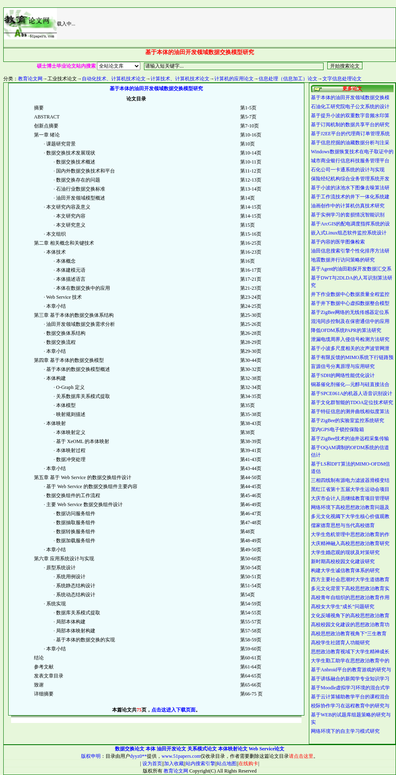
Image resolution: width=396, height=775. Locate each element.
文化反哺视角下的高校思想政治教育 (350, 615)
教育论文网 (30, 79)
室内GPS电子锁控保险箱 (337, 429)
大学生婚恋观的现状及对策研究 (345, 552)
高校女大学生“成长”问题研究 (342, 606)
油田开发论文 (171, 749)
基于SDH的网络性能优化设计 (343, 375)
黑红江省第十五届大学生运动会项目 (350, 489)
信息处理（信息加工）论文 (288, 79)
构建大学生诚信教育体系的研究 (345, 570)
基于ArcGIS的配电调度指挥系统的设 (350, 224)
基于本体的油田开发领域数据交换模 (350, 97)
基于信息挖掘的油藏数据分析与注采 (350, 142)
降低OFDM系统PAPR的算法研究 (346, 330)
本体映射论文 (233, 749)
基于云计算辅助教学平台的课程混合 (350, 697)
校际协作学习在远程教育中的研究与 (350, 706)
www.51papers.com (181, 756)
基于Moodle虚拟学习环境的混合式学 (350, 688)
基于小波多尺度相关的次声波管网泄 (350, 348)
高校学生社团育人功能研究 (340, 642)
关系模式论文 (202, 749)
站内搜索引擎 (200, 763)
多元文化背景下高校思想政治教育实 (350, 588)
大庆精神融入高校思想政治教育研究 (350, 543)
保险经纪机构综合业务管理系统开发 (350, 179)
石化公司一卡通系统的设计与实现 (348, 170)
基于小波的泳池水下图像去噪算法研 (350, 188)
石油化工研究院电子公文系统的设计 (350, 106)
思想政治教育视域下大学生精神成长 (350, 652)
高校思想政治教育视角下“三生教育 (349, 633)
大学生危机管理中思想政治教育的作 (350, 534)
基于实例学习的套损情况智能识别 (348, 215)
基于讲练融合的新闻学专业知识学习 (350, 679)
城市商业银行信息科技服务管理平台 (350, 161)
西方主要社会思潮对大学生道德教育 (350, 579)
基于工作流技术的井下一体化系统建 (350, 197)
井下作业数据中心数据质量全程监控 (350, 294)
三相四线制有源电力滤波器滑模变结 (350, 480)
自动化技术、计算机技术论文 (114, 79)
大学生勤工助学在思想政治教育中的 (350, 661)
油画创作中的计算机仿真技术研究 (348, 206)
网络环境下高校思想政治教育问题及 (350, 507)
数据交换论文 (129, 749)
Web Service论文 (267, 749)
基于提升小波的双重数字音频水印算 (350, 115)
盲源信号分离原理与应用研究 (343, 366)
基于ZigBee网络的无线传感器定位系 (350, 312)
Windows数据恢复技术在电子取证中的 (352, 152)
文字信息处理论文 (342, 79)
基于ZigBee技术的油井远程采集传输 (350, 438)
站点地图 (226, 763)
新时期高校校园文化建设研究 (343, 561)
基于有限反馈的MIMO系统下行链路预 (352, 357)
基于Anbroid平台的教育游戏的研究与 (351, 670)
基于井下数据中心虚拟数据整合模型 (350, 303)
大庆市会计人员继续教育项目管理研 (350, 498)
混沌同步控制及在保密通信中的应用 (350, 321)
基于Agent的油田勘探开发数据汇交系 (351, 269)
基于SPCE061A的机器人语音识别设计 (351, 393)
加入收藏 (174, 763)
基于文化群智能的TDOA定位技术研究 (352, 402)
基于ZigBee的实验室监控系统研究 (347, 420)
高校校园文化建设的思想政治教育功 (350, 624)
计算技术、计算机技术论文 (180, 79)
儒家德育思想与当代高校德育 (343, 525)
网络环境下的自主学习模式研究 (345, 731)
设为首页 (151, 763)
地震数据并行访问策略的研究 (343, 260)
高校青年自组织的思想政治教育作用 (350, 597)
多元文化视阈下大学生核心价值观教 (350, 516)
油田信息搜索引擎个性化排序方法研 (350, 251)
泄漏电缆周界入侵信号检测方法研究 (350, 339)
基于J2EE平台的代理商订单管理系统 (350, 133)
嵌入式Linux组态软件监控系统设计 (349, 233)
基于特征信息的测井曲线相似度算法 (350, 411)
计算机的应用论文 (234, 79)
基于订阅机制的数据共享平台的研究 (350, 124)
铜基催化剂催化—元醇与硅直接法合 (350, 384)
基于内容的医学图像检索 (338, 242)
